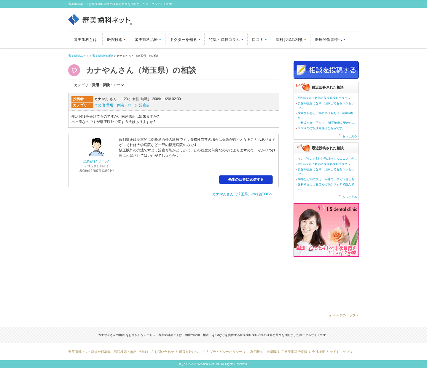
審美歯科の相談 (102, 55)
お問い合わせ (164, 351)
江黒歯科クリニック (96, 161)
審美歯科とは (85, 39)
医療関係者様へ (328, 39)
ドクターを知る (183, 39)
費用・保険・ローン (122, 105)
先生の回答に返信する (246, 179)
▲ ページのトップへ (344, 315)
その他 (99, 105)
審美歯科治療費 (295, 351)
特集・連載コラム (224, 39)
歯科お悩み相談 (289, 39)
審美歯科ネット (78, 55)
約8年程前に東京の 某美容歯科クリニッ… (325, 98)
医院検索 (114, 39)
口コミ (258, 39)
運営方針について (192, 351)
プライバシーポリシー (226, 351)
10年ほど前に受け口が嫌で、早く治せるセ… (327, 179)
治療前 (144, 105)
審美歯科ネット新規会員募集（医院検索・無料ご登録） (109, 351)
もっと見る (349, 136)
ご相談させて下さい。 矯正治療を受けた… (326, 122)
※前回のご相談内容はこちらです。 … (323, 128)
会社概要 (318, 351)
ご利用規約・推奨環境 (263, 351)
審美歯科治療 (146, 39)
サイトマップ (339, 351)
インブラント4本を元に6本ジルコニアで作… (327, 158)
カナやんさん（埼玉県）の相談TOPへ (242, 194)
